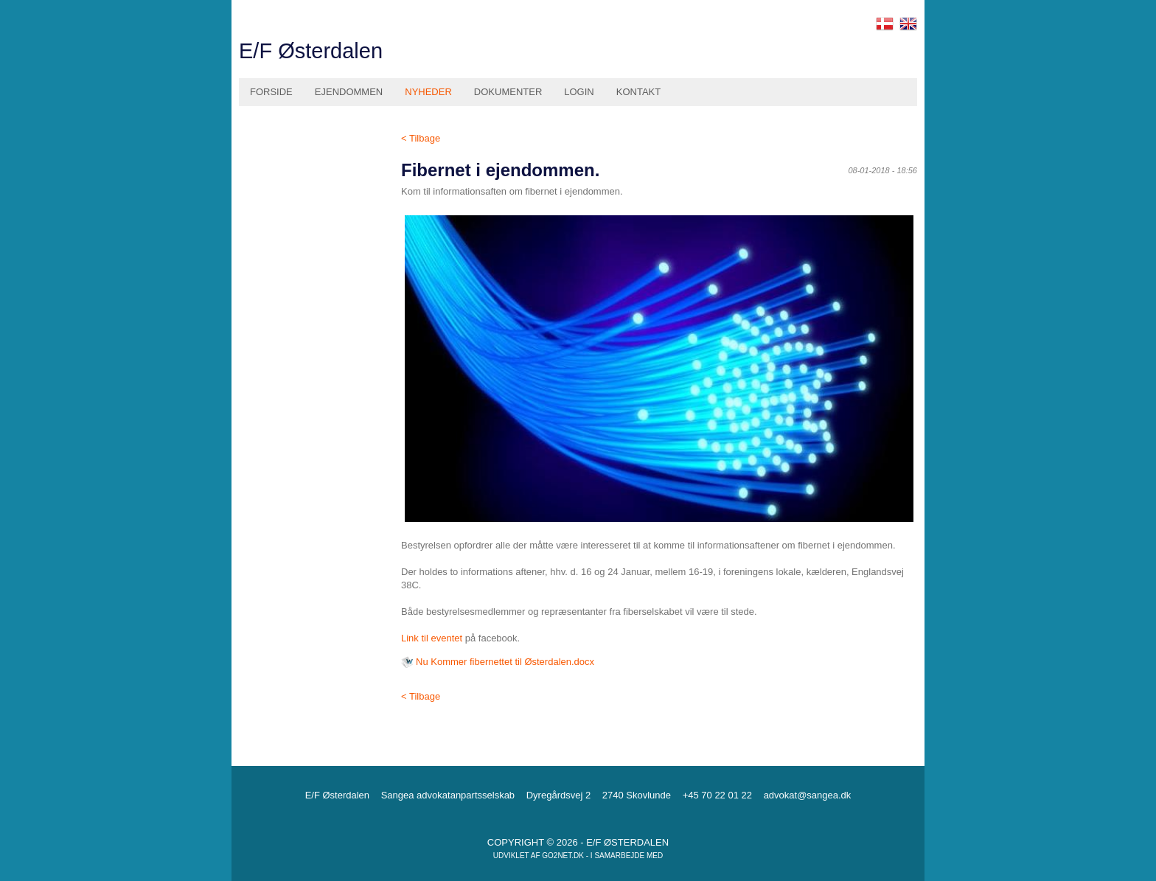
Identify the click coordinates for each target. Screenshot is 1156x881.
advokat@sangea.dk (808, 795)
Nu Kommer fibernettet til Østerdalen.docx (505, 661)
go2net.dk (563, 856)
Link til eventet (431, 638)
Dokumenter (508, 91)
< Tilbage (420, 138)
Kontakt (638, 91)
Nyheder (428, 91)
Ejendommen (349, 91)
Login (578, 91)
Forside (271, 91)
